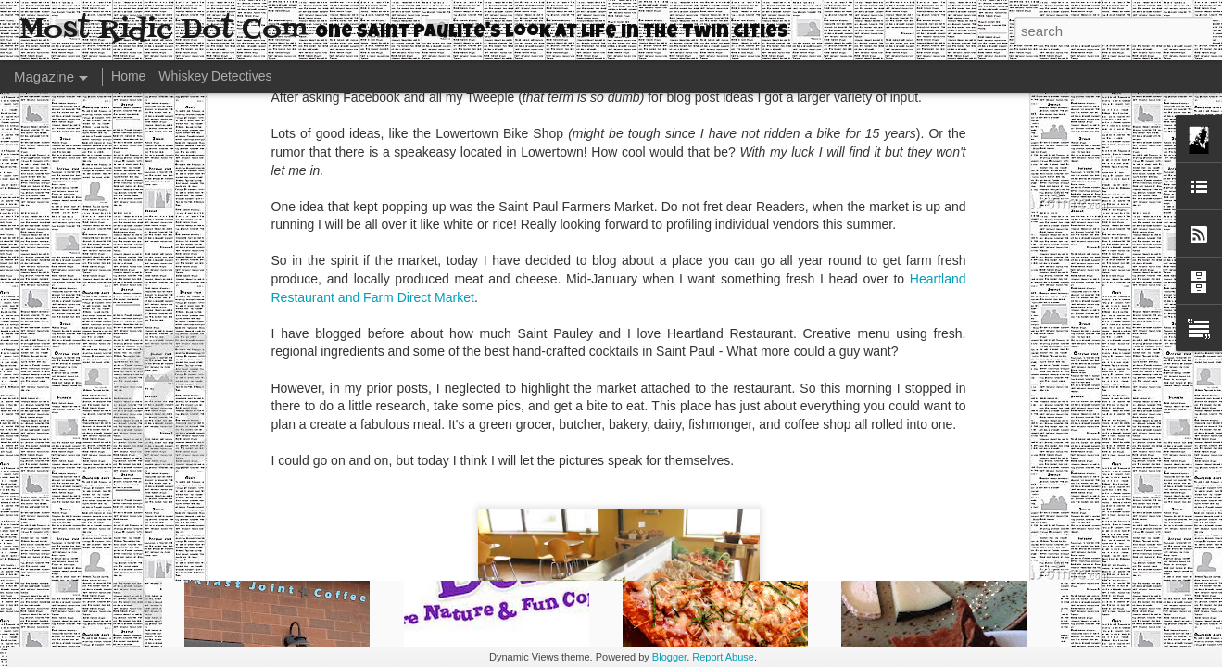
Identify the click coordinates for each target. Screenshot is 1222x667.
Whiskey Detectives (214, 76)
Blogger (669, 656)
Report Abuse (723, 656)
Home (128, 76)
